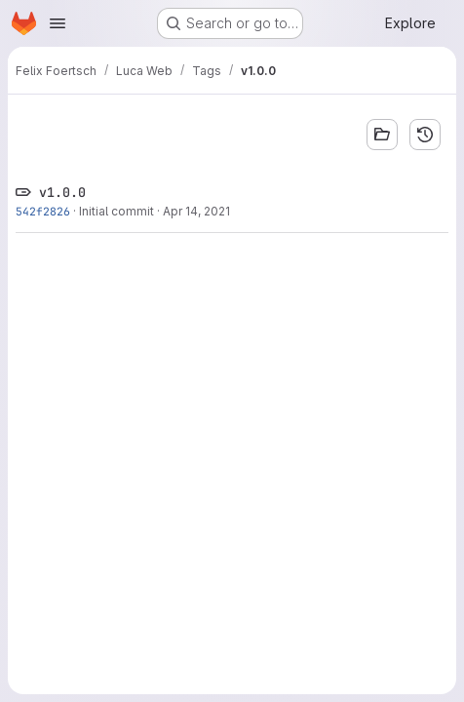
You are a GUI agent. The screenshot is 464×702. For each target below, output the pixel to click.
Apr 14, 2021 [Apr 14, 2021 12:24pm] (196, 211)
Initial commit (116, 211)
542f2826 (43, 211)
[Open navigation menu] (57, 23)
